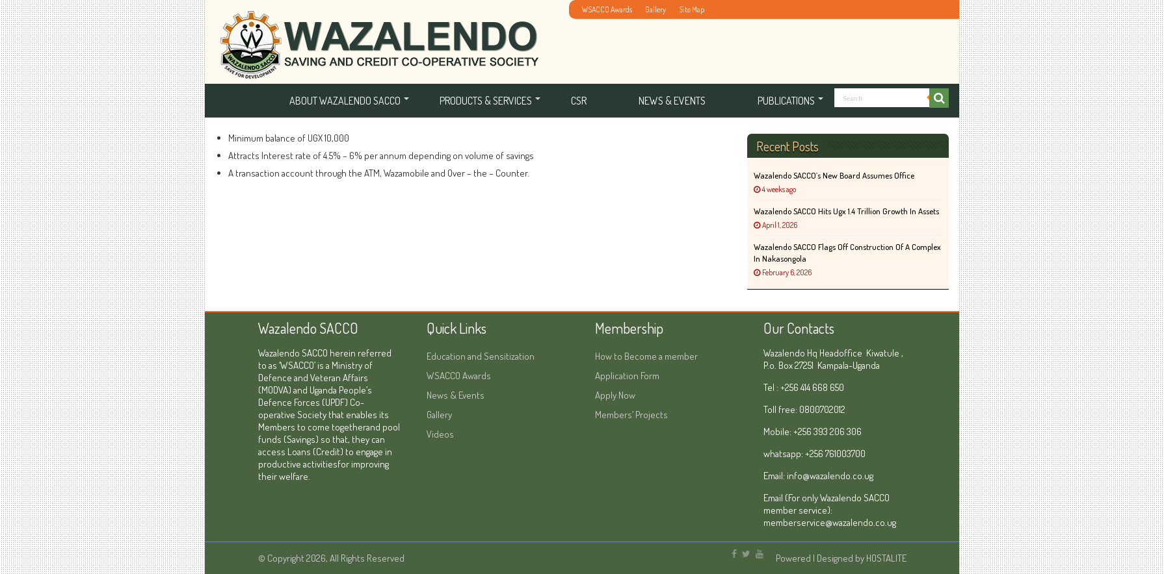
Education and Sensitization (481, 356)
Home (237, 101)
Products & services (486, 100)
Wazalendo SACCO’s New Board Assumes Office (834, 175)
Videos (440, 434)
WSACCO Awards (607, 9)
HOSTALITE (886, 558)
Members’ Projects (631, 414)
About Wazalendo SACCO (345, 100)
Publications (786, 100)
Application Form (627, 375)
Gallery (655, 9)
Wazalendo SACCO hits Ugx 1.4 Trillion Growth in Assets (846, 211)
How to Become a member (646, 356)
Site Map (691, 9)
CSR (579, 100)
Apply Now (615, 395)
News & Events (672, 100)
